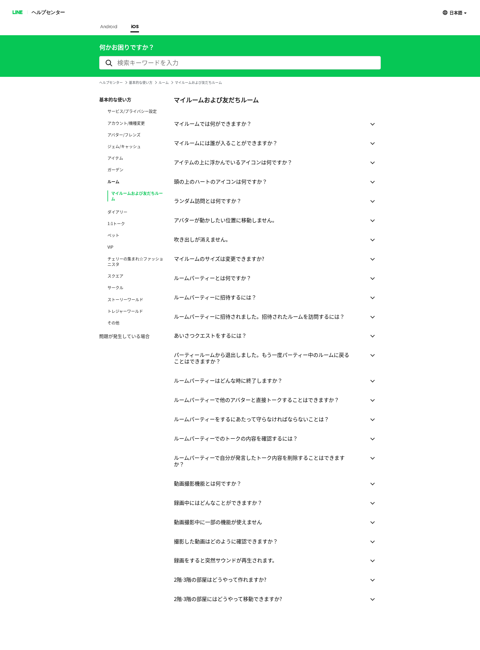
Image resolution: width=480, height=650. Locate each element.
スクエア (115, 276)
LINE (17, 12)
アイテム (115, 158)
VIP (110, 247)
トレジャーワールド (125, 311)
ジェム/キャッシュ (124, 146)
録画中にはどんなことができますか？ (218, 502)
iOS (135, 26)
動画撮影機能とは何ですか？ (208, 483)
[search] (240, 63)
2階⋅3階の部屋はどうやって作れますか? (220, 579)
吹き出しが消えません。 (202, 239)
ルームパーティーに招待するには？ (215, 297)
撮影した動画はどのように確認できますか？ (226, 541)
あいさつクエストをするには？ (210, 335)
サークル (115, 287)
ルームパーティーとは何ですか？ (212, 278)
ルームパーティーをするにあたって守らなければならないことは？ (251, 419)
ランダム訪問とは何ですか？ (208, 201)
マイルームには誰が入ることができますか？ (226, 143)
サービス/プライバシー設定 (132, 111)
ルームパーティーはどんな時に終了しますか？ (228, 380)
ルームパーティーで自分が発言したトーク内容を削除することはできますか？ (259, 461)
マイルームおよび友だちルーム (137, 195)
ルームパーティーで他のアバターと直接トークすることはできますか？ (256, 400)
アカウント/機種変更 (126, 123)
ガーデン (115, 169)
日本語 (455, 12)
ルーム (164, 82)
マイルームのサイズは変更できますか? (219, 258)
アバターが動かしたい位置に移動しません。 (225, 220)
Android (109, 26)
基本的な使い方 (140, 82)
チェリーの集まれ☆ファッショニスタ (135, 261)
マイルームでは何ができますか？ (213, 123)
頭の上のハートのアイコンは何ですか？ (220, 181)
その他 (113, 322)
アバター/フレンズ (124, 134)
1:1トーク (116, 223)
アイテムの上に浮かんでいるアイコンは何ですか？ (233, 162)
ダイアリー (117, 212)
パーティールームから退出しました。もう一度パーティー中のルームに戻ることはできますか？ (261, 358)
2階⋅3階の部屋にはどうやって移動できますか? (228, 599)
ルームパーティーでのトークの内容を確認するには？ (236, 438)
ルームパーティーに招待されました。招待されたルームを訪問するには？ (259, 316)
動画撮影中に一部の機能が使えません (218, 522)
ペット (113, 235)
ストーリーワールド (125, 299)
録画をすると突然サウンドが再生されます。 (225, 560)
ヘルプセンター (48, 12)
